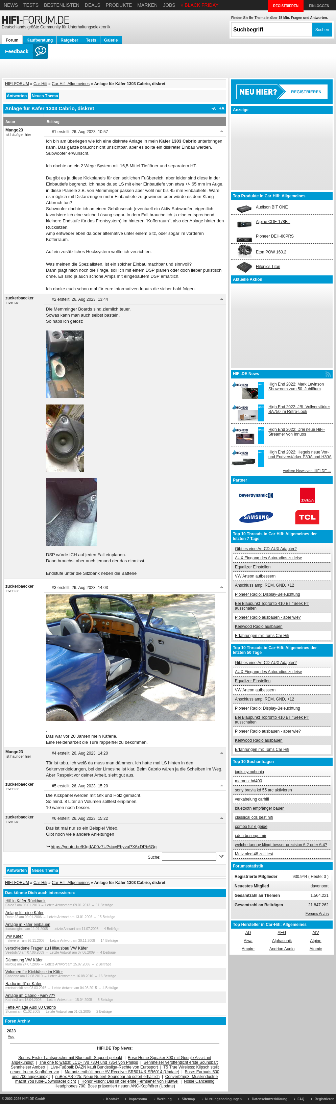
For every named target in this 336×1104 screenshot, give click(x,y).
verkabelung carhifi (252, 799)
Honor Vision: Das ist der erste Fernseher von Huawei (129, 1081)
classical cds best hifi (254, 817)
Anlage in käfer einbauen (27, 924)
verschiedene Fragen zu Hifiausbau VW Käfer (46, 948)
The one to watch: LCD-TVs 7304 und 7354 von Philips (88, 1062)
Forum (12, 40)
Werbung (164, 1099)
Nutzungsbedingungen (223, 1099)
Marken (147, 5)
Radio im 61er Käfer (23, 983)
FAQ (301, 1099)
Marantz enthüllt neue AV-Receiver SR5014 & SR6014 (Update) (122, 1072)
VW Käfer (14, 936)
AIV (315, 932)
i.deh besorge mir (250, 835)
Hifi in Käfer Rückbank (25, 901)
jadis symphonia (249, 771)
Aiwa (248, 940)
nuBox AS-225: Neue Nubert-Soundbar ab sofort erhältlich (107, 1076)
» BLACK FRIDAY (200, 5)
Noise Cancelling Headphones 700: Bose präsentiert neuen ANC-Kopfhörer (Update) (134, 1083)
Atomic (316, 949)
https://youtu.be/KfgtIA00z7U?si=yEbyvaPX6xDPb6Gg (104, 846)
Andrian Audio (282, 949)
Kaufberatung (39, 40)
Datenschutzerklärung (269, 1099)
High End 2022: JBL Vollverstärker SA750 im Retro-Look (299, 409)
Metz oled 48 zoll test (254, 854)
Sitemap (188, 1099)
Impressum (138, 1099)
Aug (11, 1036)
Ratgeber (69, 40)
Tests (31, 5)
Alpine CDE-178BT (273, 221)
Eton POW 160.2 (271, 252)
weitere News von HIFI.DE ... (307, 471)
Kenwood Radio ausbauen (259, 626)
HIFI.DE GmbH (33, 1099)
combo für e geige (251, 826)
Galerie (111, 40)
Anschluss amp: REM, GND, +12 (264, 585)
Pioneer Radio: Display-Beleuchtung (267, 594)
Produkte (119, 5)
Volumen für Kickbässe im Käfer (34, 972)
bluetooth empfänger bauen (260, 808)
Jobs (169, 5)
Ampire (248, 949)
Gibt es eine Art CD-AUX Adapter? (266, 548)
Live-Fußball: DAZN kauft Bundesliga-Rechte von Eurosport (104, 1067)
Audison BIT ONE (272, 207)
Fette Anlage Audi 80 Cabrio (30, 1007)
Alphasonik (282, 940)
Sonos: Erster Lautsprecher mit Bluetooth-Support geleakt (70, 1057)
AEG (282, 932)
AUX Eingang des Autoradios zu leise (268, 558)
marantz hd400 (248, 781)
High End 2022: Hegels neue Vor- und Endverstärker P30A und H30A (300, 454)
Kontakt (112, 1099)
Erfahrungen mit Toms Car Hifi (262, 635)
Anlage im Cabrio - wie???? (30, 995)
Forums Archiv (317, 913)
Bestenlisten (61, 5)
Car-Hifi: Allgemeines (71, 83)
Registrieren (324, 1099)
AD (248, 932)
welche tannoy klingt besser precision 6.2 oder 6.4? (281, 844)
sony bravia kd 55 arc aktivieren (263, 790)
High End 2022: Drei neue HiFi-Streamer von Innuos (296, 432)
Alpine (315, 940)
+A (221, 108)
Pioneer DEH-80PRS (275, 236)
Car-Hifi (40, 83)
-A (214, 108)
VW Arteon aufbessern (255, 576)
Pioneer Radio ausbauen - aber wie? (268, 617)
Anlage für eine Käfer (24, 912)
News (11, 5)
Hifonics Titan (268, 266)
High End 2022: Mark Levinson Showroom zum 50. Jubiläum (296, 386)
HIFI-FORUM (17, 83)
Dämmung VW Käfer (24, 960)
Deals (92, 5)
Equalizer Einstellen (252, 567)
